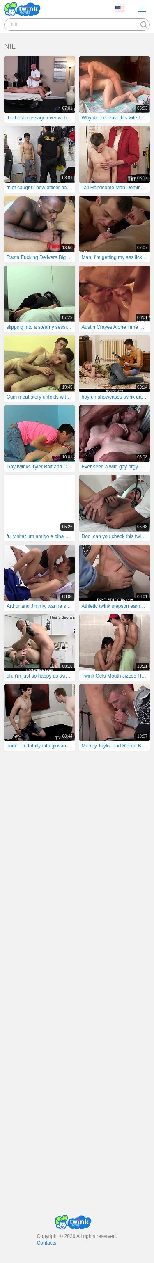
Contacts (46, 1243)
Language (119, 9)
